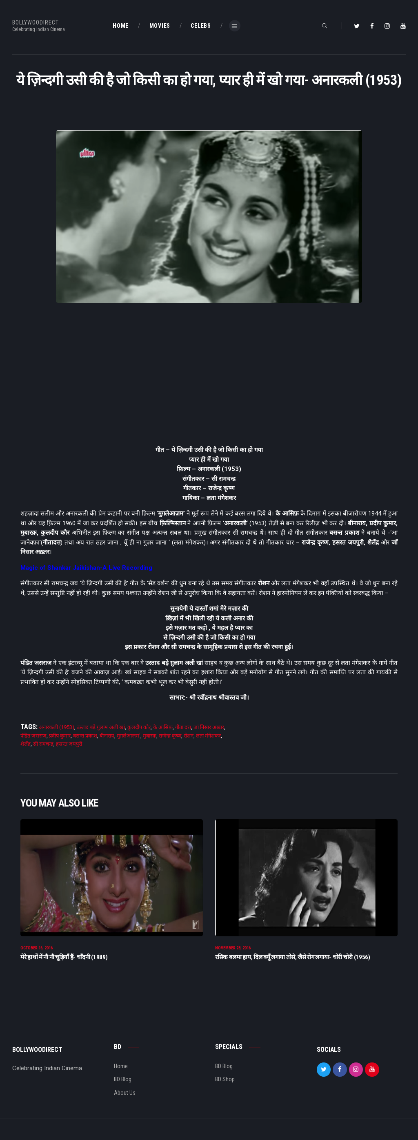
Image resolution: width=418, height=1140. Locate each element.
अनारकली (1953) (56, 727)
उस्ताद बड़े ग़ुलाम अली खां (101, 727)
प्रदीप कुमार (60, 736)
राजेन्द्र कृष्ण (170, 736)
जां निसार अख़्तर (208, 727)
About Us (125, 1098)
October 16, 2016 (36, 953)
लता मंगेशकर (208, 736)
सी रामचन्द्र (43, 744)
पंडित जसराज (33, 736)
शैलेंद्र (25, 744)
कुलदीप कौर (139, 727)
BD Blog (122, 1084)
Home (121, 1071)
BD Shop (225, 1084)
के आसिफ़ (163, 727)
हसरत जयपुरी (69, 744)
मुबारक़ (149, 736)
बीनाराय (107, 736)
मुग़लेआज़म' (128, 736)
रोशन (188, 736)
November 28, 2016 (233, 953)
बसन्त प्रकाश (85, 736)
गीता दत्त (183, 727)
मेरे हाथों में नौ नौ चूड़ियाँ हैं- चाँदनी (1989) (63, 962)
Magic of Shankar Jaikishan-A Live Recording (86, 567)
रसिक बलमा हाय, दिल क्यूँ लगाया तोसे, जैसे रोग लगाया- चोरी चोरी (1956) (292, 962)
